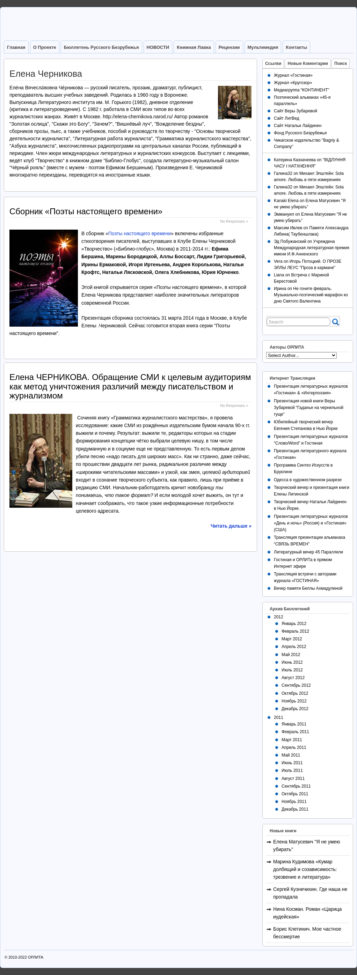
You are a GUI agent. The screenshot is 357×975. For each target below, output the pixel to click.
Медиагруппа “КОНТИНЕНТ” (301, 90)
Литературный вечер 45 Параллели (308, 552)
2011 (278, 717)
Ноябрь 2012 (294, 701)
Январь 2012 (294, 623)
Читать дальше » (231, 526)
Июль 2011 (292, 770)
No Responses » (234, 221)
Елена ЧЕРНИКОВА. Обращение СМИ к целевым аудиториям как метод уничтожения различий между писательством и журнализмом (130, 386)
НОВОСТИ (158, 47)
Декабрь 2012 (295, 708)
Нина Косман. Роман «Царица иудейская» (307, 913)
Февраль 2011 (295, 731)
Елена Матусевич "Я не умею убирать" (306, 845)
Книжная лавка (194, 47)
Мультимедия (263, 47)
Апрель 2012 (294, 646)
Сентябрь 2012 (296, 685)
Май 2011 (291, 755)
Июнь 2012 (292, 662)
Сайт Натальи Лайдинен (297, 125)
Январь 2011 (294, 724)
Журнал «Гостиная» (293, 75)
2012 (278, 617)
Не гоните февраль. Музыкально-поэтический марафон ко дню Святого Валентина (311, 295)
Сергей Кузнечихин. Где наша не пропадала (310, 893)
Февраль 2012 (295, 631)
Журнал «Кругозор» (293, 82)
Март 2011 (292, 739)
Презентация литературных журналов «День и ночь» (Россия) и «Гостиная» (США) (311, 523)
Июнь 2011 (292, 762)
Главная (16, 47)
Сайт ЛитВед (286, 118)
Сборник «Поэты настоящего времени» (85, 211)
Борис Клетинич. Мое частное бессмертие (307, 932)
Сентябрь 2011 (296, 786)
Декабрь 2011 (295, 809)
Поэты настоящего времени (139, 233)
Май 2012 (291, 654)
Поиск (340, 63)
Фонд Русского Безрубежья (300, 133)
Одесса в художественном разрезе (308, 479)
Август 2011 (293, 778)
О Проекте (44, 47)
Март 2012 (292, 639)
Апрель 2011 (294, 747)
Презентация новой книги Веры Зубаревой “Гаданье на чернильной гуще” (308, 408)
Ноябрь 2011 (294, 801)
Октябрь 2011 (295, 793)
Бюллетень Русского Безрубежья (101, 47)
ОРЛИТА (35, 957)
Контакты (296, 47)
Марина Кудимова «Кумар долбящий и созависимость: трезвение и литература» (305, 869)
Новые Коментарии (307, 63)
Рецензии (229, 47)
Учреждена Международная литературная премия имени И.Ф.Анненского (311, 247)
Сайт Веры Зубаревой (295, 111)
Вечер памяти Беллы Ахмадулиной (308, 588)
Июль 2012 (292, 670)
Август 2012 (293, 677)
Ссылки (273, 63)
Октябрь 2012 (295, 693)
